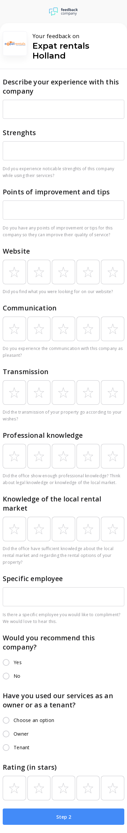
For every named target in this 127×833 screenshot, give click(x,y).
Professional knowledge (43, 435)
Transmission (25, 371)
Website (16, 251)
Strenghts (19, 132)
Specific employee (33, 578)
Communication (30, 308)
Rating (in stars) (30, 767)
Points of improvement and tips (56, 191)
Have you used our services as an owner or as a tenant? (58, 700)
